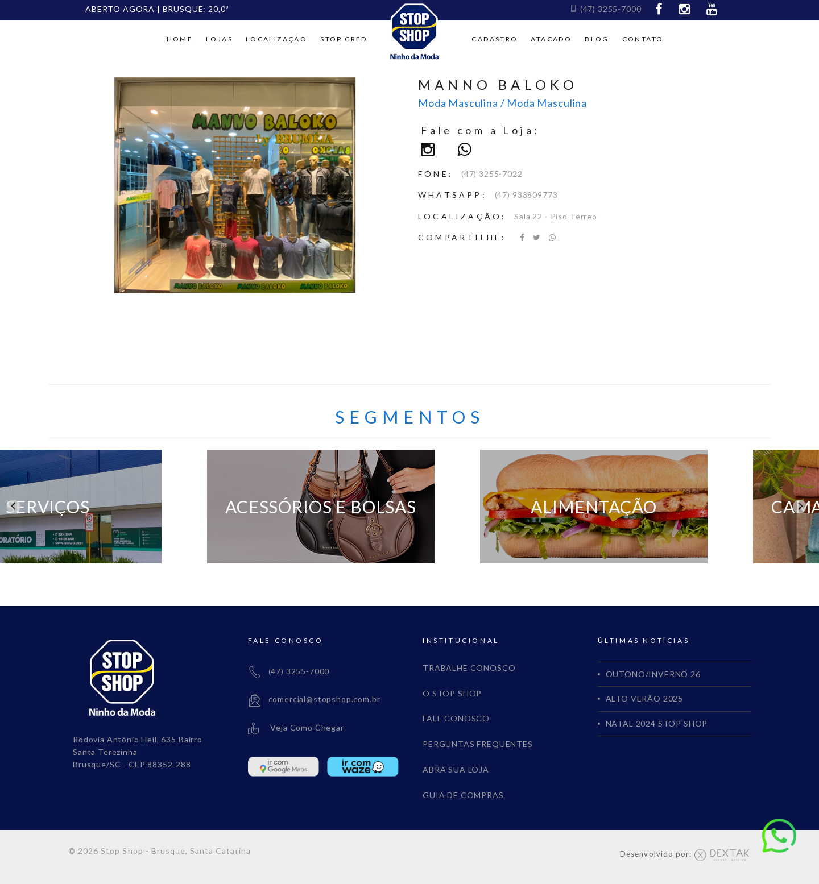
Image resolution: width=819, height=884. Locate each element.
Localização (276, 39)
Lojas (219, 39)
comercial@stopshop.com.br (314, 699)
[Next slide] (799, 506)
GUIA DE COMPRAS (463, 795)
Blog (597, 39)
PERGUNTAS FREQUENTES (478, 744)
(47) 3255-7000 (605, 9)
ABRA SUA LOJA (456, 769)
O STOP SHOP (452, 693)
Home (180, 39)
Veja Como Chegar (296, 727)
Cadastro (494, 39)
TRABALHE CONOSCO (469, 668)
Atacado (551, 39)
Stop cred (343, 39)
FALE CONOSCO (456, 718)
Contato (643, 39)
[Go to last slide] (13, 506)
